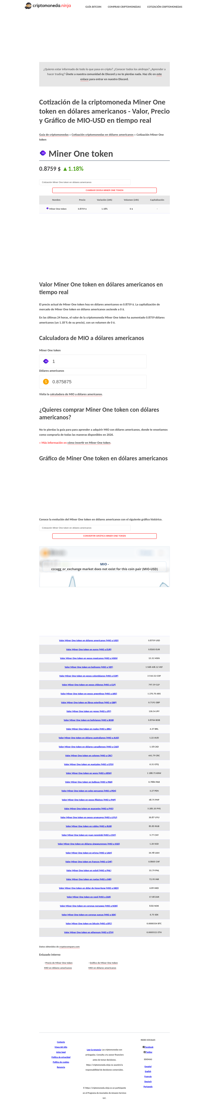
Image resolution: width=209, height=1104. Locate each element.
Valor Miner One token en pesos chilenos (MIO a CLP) (89, 684)
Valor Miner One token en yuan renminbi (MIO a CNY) (89, 835)
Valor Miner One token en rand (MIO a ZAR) (89, 896)
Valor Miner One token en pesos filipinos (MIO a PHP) (89, 799)
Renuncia (61, 1067)
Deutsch (148, 1081)
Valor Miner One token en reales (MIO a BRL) (88, 728)
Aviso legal (61, 1052)
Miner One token (50, 350)
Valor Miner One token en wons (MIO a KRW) (89, 773)
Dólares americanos (51, 371)
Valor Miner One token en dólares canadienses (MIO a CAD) (89, 746)
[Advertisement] (104, 39)
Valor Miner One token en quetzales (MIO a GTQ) (88, 764)
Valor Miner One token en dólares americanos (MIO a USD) (89, 640)
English (148, 1071)
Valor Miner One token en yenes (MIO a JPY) (88, 711)
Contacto (61, 1042)
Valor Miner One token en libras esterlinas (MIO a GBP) (89, 702)
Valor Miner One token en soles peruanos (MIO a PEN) (88, 790)
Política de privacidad (61, 1057)
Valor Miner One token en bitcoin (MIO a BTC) (89, 923)
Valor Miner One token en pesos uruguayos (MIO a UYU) (88, 817)
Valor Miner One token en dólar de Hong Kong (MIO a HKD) (89, 888)
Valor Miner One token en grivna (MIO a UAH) (89, 852)
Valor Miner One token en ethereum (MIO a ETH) (88, 932)
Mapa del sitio (61, 1047)
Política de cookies (61, 1062)
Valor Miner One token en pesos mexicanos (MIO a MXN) (89, 658)
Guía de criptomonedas (54, 134)
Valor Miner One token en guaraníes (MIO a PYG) (88, 808)
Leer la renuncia (94, 1049)
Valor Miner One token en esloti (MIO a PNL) (88, 870)
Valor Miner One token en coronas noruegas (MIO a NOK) (89, 905)
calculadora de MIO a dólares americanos (76, 394)
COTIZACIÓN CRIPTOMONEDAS (164, 6)
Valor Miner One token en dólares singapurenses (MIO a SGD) (89, 843)
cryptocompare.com (69, 946)
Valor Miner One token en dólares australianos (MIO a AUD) (89, 737)
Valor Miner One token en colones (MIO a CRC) (88, 755)
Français (148, 1076)
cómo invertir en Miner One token (88, 443)
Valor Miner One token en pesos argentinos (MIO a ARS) (89, 693)
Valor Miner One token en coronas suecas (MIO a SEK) (89, 914)
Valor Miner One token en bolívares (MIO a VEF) (89, 667)
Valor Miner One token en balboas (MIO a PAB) (89, 781)
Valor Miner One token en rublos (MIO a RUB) (89, 826)
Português (148, 1086)
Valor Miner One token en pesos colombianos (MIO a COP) (88, 675)
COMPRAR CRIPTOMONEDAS (124, 6)
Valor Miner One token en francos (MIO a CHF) (88, 861)
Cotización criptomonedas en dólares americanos (103, 134)
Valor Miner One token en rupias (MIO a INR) (89, 879)
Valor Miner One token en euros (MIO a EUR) (88, 649)
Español (148, 1066)
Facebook (149, 1047)
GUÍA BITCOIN (93, 6)
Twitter (148, 1052)
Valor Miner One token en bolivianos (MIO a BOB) (89, 720)
